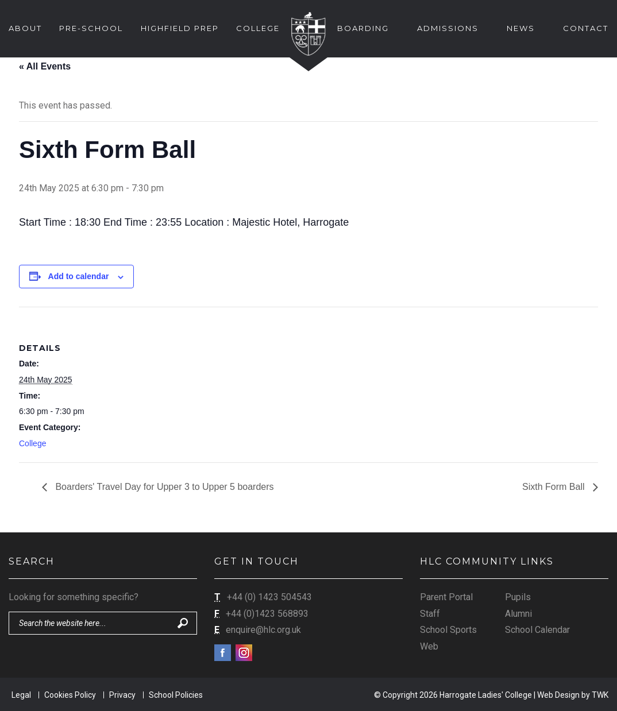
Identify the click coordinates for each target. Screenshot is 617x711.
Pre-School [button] (91, 28)
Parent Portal (446, 597)
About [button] (25, 28)
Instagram (244, 652)
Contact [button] (585, 28)
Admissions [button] (448, 28)
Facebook (222, 652)
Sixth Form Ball (554, 487)
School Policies (176, 695)
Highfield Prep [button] (180, 28)
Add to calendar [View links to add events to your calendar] (78, 276)
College (32, 443)
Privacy (122, 695)
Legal (21, 695)
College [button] (258, 28)
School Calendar (537, 629)
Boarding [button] (363, 28)
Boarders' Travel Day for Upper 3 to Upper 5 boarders (163, 487)
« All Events (45, 66)
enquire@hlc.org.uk (263, 629)
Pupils (518, 597)
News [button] (521, 28)
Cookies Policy (70, 695)
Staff (430, 613)
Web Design (558, 695)
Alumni (518, 613)
